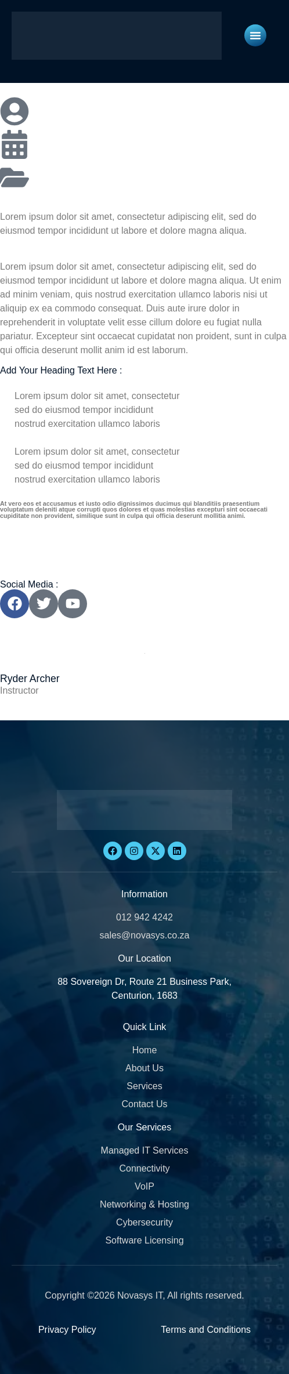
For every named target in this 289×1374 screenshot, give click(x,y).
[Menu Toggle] (255, 35)
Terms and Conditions (206, 1330)
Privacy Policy (67, 1330)
